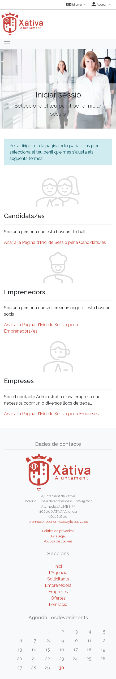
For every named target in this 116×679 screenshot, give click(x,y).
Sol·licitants (58, 579)
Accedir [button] (100, 4)
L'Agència (58, 572)
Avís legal (58, 536)
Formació (58, 604)
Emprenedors (58, 585)
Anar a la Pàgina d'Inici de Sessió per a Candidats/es (55, 242)
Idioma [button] (74, 4)
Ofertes (58, 598)
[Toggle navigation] (7, 44)
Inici (58, 566)
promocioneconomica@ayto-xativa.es (58, 522)
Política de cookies (58, 541)
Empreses (58, 591)
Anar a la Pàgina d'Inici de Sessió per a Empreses (51, 413)
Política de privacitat (58, 531)
